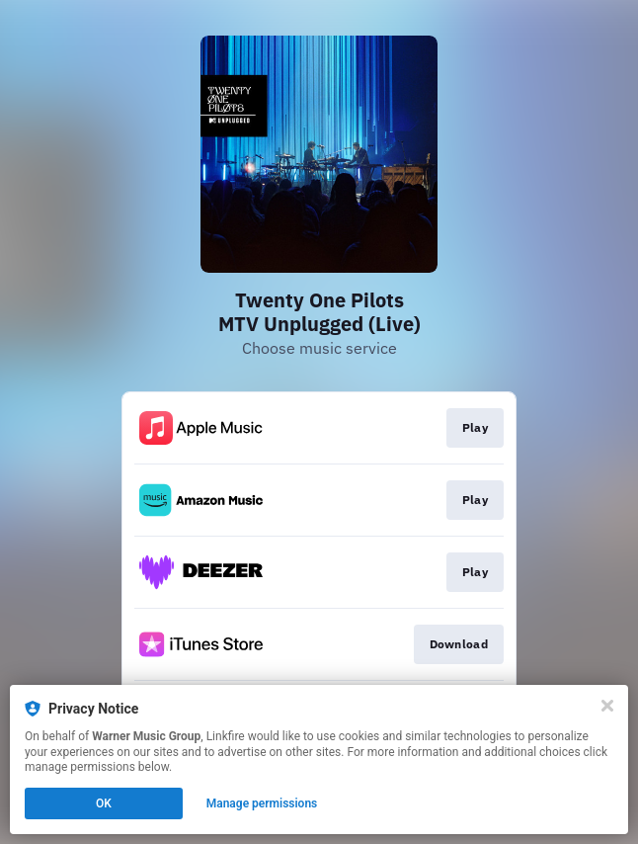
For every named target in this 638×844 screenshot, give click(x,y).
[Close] (607, 705)
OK (104, 803)
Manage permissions (262, 803)
